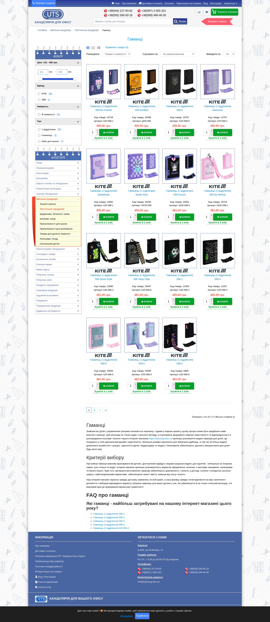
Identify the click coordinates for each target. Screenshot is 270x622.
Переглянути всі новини (188, 3)
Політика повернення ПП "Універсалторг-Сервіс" (60, 555)
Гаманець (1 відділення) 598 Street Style (103, 277)
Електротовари (44, 264)
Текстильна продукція (87, 30)
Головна (42, 30)
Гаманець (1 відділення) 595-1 (109, 513)
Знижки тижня (217, 21)
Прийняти (142, 615)
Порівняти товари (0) (116, 47)
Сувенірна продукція (47, 290)
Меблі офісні (42, 269)
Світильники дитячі (50, 243)
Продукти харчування (47, 285)
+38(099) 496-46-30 (154, 15)
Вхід (205, 3)
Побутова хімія (44, 280)
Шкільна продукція (60, 30)
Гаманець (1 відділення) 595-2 (109, 517)
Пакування (41, 300)
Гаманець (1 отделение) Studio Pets (141, 192)
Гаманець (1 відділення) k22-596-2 (111, 527)
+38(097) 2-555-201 (154, 10)
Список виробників (48, 581)
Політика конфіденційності (49, 566)
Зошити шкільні (48, 204)
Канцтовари (42, 173)
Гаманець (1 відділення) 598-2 (179, 277)
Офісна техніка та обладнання (52, 183)
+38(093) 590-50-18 (120, 15)
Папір (39, 163)
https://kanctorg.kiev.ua (160, 438)
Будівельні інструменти (48, 311)
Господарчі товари (45, 254)
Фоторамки (42, 178)
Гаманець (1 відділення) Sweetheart (103, 192)
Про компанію (129, 3)
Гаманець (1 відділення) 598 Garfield (141, 108)
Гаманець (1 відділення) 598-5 (179, 108)
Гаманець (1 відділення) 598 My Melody (217, 192)
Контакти (169, 3)
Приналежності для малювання (56, 228)
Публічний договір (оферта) (49, 560)
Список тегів (44, 586)
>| (106, 409)
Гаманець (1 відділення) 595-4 (109, 524)
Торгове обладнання (47, 194)
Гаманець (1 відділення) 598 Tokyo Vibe (141, 277)
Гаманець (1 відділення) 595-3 (109, 520)
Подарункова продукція (48, 305)
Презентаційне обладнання (50, 249)
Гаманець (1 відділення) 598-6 (141, 361)
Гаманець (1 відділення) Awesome (217, 108)
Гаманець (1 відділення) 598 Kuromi (179, 192)
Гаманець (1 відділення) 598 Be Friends (103, 108)
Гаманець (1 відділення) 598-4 (217, 277)
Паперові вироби (45, 168)
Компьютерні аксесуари (48, 188)
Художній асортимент (47, 295)
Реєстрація (215, 3)
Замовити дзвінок (45, 3)
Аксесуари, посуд (49, 238)
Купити (108, 132)
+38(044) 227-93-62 (120, 10)
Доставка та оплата (152, 3)
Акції (117, 3)
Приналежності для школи (53, 223)
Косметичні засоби (46, 259)
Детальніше (127, 616)
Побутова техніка (45, 274)
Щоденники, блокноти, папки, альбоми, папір (55, 216)
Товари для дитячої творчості (55, 233)
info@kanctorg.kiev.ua (149, 581)
